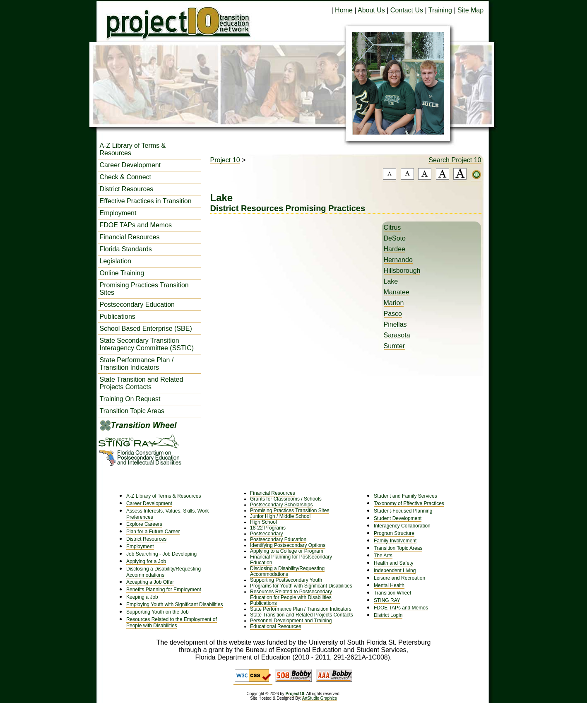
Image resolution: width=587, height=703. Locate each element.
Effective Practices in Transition (146, 201)
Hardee (394, 249)
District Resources (127, 189)
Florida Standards (126, 249)
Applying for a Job (146, 561)
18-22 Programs (268, 528)
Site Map (470, 10)
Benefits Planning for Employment (163, 589)
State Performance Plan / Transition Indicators (137, 363)
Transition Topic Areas (132, 410)
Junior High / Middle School (280, 516)
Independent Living (395, 570)
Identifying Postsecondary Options (287, 545)
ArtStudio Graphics (319, 698)
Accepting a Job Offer (150, 582)
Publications (117, 316)
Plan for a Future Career (153, 531)
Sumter (394, 345)
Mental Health (389, 585)
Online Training (122, 273)
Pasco (393, 313)
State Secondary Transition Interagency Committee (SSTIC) (147, 344)
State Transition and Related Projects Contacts (141, 383)
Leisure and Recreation (399, 578)
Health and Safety (393, 563)
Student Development (397, 518)
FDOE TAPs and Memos (136, 225)
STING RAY (387, 600)
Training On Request (130, 398)
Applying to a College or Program (286, 551)
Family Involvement (395, 541)
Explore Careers (144, 524)
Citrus (392, 227)
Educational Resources (275, 626)
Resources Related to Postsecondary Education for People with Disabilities (291, 594)
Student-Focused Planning (403, 511)
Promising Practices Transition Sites (144, 289)
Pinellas (395, 324)
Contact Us (406, 10)
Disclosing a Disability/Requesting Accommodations (163, 572)
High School (263, 522)
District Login (388, 615)
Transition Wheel (392, 593)
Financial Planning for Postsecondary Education (291, 560)
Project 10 (225, 160)
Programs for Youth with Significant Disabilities (301, 586)
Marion (394, 302)
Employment (118, 213)
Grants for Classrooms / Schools (286, 499)
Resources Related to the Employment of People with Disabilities (171, 622)
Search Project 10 (454, 160)
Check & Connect (126, 177)
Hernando (398, 259)
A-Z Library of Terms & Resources (133, 149)
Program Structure (394, 533)
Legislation (116, 261)
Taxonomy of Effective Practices (409, 503)
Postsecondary (266, 534)
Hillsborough (402, 270)
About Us (371, 10)
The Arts (383, 556)
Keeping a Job (142, 597)
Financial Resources (130, 237)
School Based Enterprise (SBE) (146, 328)
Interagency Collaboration (402, 526)
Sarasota (397, 335)
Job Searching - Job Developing (161, 554)
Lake (391, 281)
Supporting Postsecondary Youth (286, 580)
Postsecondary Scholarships (281, 505)
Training (440, 10)
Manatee (396, 292)
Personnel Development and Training (291, 621)
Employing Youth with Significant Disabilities (174, 604)
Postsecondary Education (137, 304)
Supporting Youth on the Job (157, 612)
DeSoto (395, 238)
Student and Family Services (405, 496)
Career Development (130, 165)
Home (344, 10)
